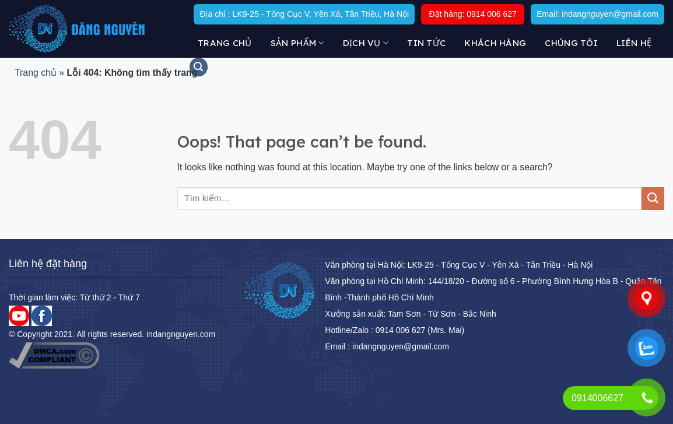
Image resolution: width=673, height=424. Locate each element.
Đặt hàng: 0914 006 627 (472, 14)
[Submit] (653, 198)
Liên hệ (633, 42)
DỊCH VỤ (366, 42)
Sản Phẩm (297, 42)
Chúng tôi (571, 42)
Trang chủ (225, 42)
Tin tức (426, 42)
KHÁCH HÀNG (495, 42)
